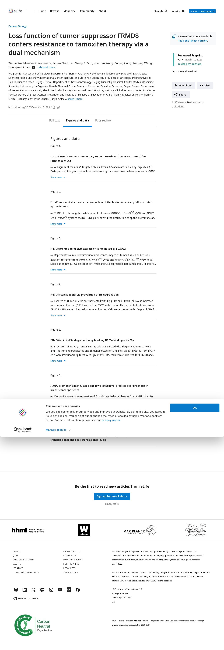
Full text (54, 120)
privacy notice (111, 633)
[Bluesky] (15, 591)
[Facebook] (77, 591)
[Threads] (68, 591)
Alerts (176, 11)
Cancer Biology (17, 26)
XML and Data (70, 572)
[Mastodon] (42, 591)
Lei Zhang (76, 63)
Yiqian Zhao (60, 63)
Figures (71, 120)
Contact (18, 568)
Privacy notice (112, 503)
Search (158, 11)
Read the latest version (192, 40)
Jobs (15, 555)
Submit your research (202, 11)
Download (185, 85)
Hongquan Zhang (22, 67)
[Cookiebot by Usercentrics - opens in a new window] (22, 643)
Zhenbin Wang (103, 63)
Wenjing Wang (142, 63)
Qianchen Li (43, 63)
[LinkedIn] (24, 591)
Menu (30, 11)
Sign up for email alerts (112, 496)
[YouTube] (60, 591)
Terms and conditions (26, 572)
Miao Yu (28, 63)
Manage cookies (56, 643)
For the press (71, 564)
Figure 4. (55, 284)
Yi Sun (88, 63)
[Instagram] (51, 591)
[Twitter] (33, 591)
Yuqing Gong (122, 63)
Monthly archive (73, 559)
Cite (207, 85)
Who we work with (24, 559)
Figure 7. (55, 420)
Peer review (103, 120)
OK (195, 620)
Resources (69, 568)
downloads (195, 102)
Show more (56, 177)
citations (178, 106)
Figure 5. (55, 329)
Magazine (70, 11)
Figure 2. (55, 191)
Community (87, 11)
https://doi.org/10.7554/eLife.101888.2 (30, 107)
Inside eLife (69, 555)
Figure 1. (55, 146)
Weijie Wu (15, 63)
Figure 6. (55, 375)
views (178, 102)
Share (182, 94)
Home (42, 11)
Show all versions (187, 71)
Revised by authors (189, 64)
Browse (54, 11)
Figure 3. (55, 238)
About (102, 11)
